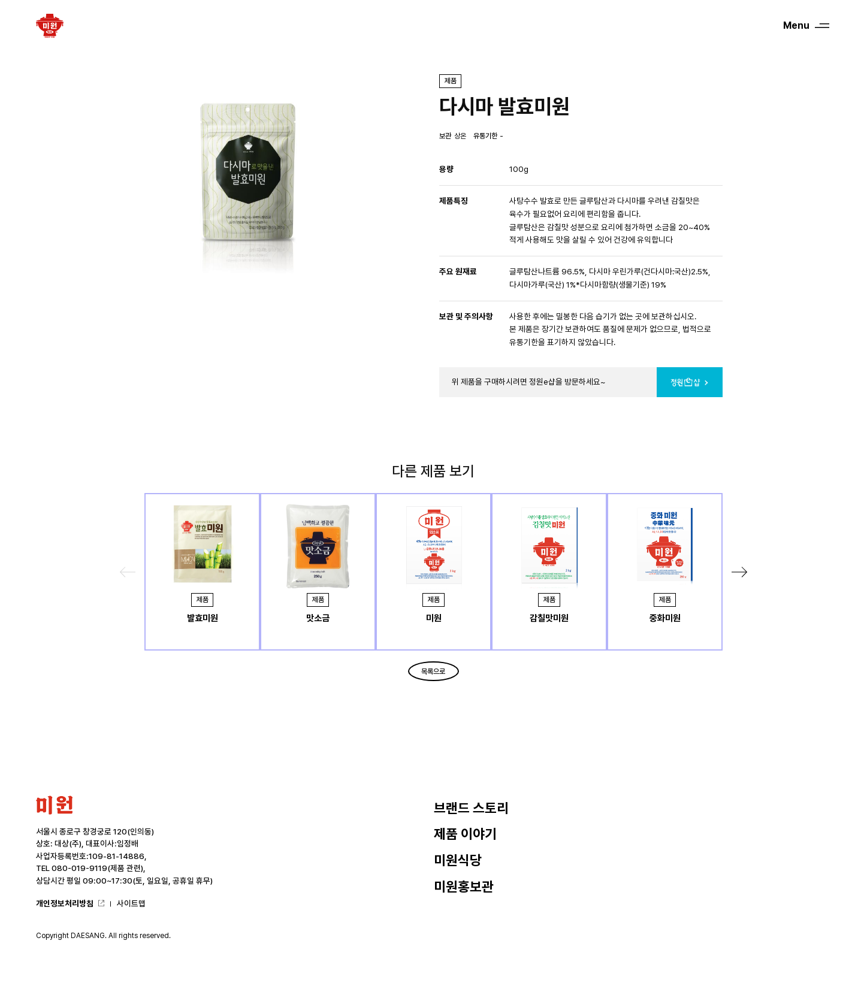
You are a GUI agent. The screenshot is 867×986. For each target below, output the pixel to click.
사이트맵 (131, 903)
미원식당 (458, 860)
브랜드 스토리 (471, 808)
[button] (739, 572)
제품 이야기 (465, 834)
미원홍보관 (464, 886)
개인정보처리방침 (64, 903)
